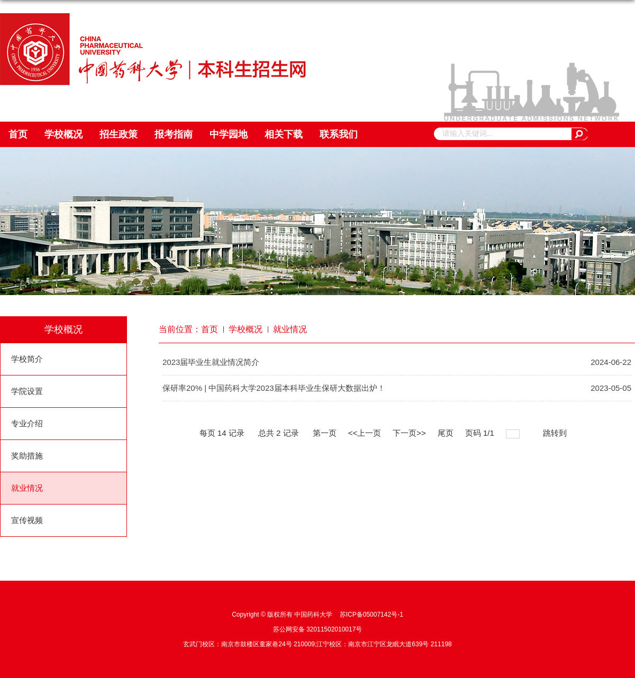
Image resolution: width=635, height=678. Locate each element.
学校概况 (63, 134)
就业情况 (290, 329)
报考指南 (174, 134)
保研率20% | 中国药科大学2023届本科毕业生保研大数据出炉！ (273, 387)
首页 (18, 134)
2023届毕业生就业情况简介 (210, 362)
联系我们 (339, 134)
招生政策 (118, 134)
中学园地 (229, 134)
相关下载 (284, 134)
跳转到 (556, 432)
